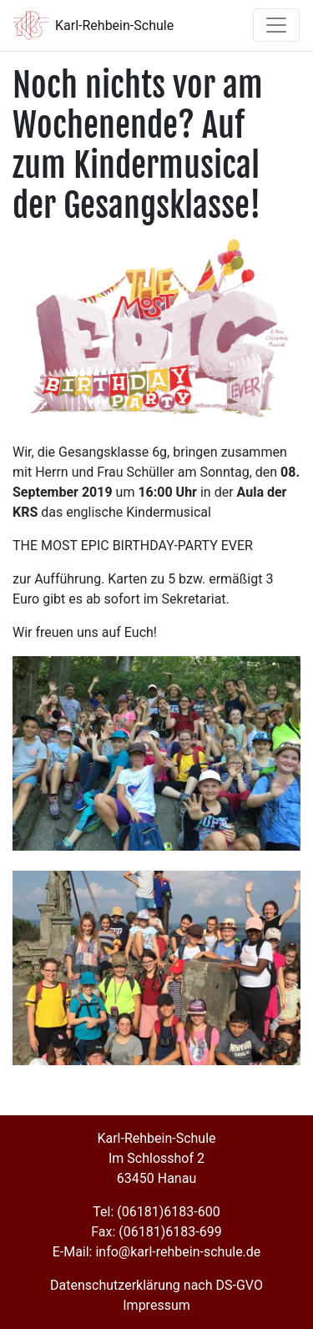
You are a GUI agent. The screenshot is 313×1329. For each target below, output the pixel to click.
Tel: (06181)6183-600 (156, 1212)
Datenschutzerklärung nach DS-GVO (156, 1285)
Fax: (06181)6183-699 (156, 1232)
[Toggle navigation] (276, 25)
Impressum (156, 1305)
